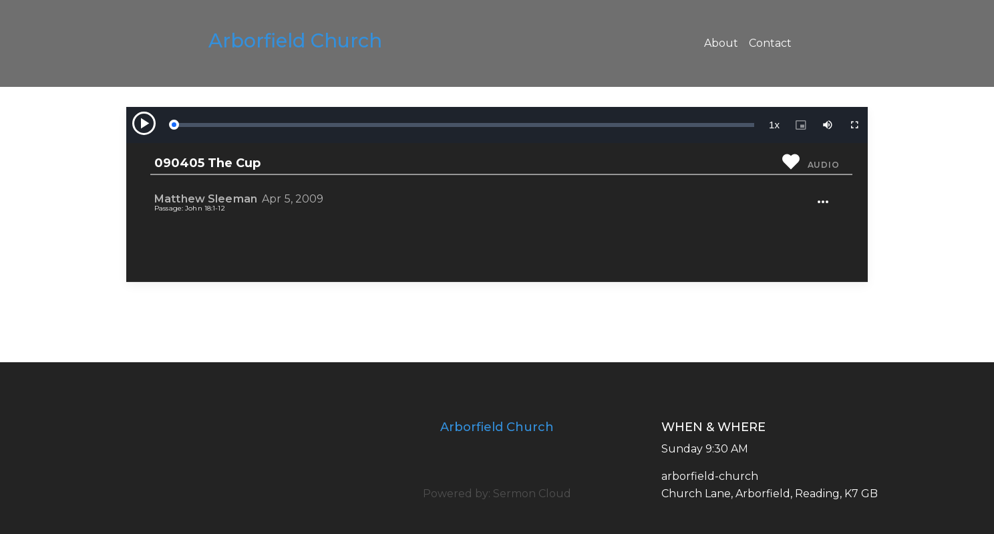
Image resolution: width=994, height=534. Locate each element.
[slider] (463, 125)
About (721, 43)
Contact (770, 43)
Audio (824, 165)
